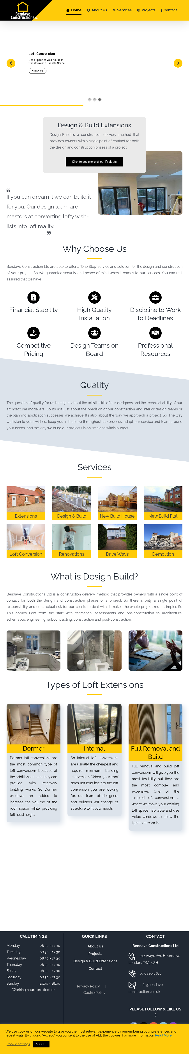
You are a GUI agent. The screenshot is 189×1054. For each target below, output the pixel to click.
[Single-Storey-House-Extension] (117, 488)
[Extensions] (26, 488)
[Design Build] (94, 632)
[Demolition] (163, 526)
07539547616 (151, 973)
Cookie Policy (94, 993)
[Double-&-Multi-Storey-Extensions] (163, 488)
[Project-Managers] (155, 632)
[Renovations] (71, 526)
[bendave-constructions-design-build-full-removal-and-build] (155, 706)
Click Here (37, 71)
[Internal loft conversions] (94, 706)
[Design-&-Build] (71, 488)
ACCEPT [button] (41, 1044)
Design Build (108, 576)
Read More (163, 1035)
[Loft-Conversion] (26, 526)
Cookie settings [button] (18, 1044)
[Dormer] (33, 706)
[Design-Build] (33, 632)
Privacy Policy (88, 986)
